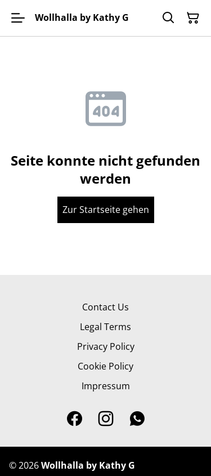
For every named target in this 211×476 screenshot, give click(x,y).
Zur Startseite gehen (105, 209)
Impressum (106, 386)
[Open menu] (18, 18)
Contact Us (105, 307)
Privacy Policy (105, 346)
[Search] (168, 18)
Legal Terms (105, 327)
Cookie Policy (105, 366)
